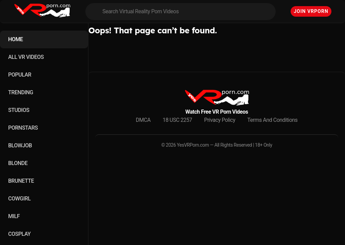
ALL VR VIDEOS (26, 57)
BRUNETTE (21, 181)
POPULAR (19, 74)
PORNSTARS (23, 128)
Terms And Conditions (272, 120)
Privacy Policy (220, 120)
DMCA (143, 120)
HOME (15, 39)
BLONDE (18, 163)
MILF (14, 216)
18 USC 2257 (177, 120)
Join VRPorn (311, 11)
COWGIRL (19, 198)
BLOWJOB (20, 145)
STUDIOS (18, 110)
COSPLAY (19, 234)
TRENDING (20, 92)
